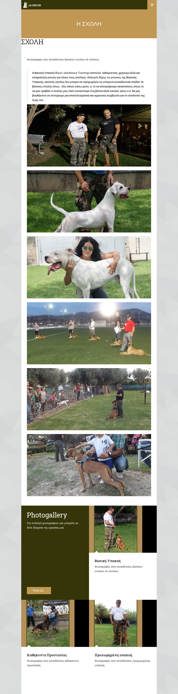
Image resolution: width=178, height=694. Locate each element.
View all (40, 590)
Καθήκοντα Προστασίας (47, 655)
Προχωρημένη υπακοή (113, 655)
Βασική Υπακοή (108, 561)
